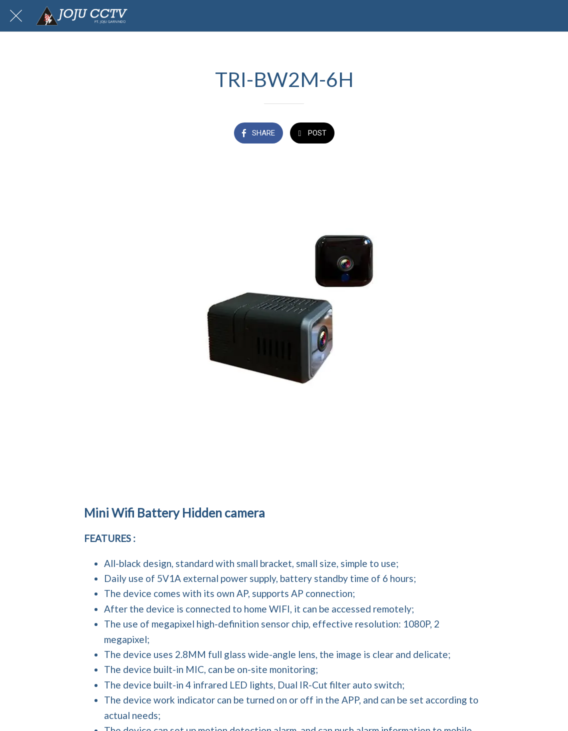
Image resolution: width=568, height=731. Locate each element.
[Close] (16, 16)
